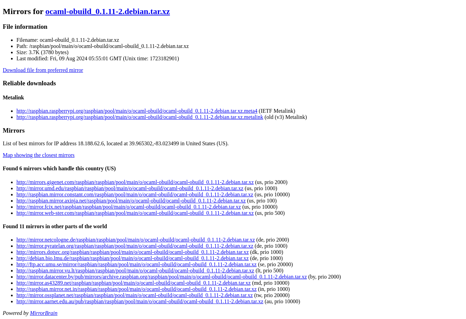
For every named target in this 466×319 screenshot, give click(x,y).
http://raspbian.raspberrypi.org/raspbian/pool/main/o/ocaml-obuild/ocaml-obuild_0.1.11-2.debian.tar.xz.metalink (139, 117)
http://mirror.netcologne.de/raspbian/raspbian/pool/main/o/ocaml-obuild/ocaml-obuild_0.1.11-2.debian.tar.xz (135, 240)
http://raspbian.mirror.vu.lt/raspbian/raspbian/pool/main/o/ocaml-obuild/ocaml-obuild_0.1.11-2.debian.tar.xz (135, 270)
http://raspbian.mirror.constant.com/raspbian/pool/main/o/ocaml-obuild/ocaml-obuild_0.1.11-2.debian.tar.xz (134, 194)
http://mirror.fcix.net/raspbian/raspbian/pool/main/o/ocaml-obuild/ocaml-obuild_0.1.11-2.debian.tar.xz (128, 207)
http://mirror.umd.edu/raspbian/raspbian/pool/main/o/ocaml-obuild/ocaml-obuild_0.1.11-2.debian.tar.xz (129, 188)
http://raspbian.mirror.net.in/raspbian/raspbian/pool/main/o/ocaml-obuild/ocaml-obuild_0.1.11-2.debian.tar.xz (136, 289)
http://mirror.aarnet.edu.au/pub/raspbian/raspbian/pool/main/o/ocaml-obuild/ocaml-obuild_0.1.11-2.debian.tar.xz (139, 301)
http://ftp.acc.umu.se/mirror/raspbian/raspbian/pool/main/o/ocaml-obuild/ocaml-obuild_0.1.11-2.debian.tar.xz (136, 264)
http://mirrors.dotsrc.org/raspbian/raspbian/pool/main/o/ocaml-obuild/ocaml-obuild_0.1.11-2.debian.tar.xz (132, 252)
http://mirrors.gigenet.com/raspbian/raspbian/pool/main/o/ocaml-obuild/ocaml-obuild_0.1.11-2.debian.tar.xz (135, 182)
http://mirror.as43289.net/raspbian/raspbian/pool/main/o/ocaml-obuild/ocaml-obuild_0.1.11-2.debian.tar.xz (133, 283)
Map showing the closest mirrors (39, 155)
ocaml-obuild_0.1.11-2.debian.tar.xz (107, 11)
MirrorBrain (43, 313)
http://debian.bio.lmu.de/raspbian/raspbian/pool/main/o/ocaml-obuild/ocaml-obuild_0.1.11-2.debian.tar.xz (132, 258)
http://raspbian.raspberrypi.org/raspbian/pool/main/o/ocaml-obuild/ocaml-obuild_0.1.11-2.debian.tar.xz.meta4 (136, 111)
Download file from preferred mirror (43, 70)
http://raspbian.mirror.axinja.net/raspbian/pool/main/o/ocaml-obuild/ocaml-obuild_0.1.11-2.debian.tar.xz (130, 201)
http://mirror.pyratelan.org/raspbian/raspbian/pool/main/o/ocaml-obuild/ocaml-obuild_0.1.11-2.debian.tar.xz (134, 246)
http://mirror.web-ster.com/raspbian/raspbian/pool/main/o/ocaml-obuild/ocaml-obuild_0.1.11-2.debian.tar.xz (135, 213)
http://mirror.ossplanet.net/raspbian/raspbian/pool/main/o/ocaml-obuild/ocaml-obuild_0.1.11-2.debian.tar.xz (134, 295)
